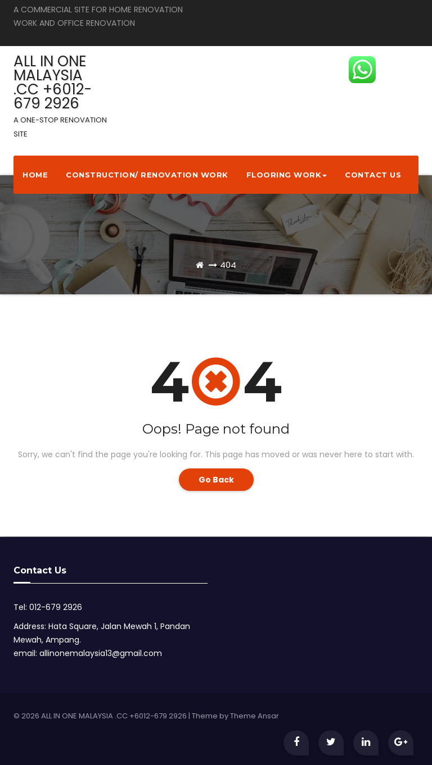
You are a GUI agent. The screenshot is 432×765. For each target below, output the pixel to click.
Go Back (216, 479)
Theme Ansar (254, 716)
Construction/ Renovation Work (147, 174)
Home (35, 174)
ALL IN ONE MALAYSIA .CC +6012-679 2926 (60, 95)
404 (228, 265)
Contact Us (373, 174)
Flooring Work (286, 174)
